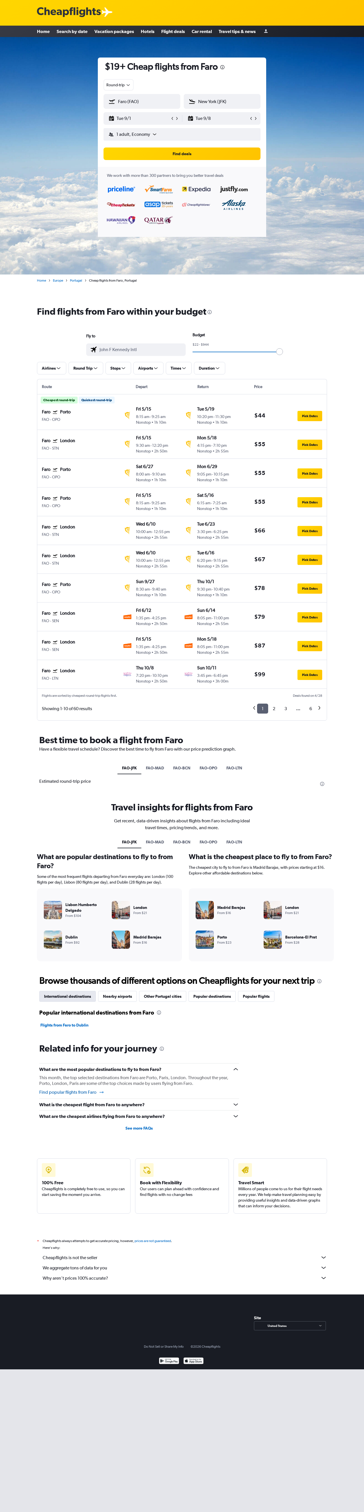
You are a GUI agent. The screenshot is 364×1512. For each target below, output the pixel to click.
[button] (139, 118)
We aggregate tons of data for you (185, 1267)
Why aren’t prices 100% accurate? (185, 1278)
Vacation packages (114, 31)
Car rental (202, 31)
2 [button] (274, 708)
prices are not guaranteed (153, 1241)
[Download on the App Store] (193, 1361)
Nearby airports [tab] (117, 996)
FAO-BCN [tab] (182, 768)
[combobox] (119, 85)
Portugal (76, 280)
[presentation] (222, 67)
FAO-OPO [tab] (208, 768)
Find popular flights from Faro (71, 1092)
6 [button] (310, 708)
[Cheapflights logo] (69, 12)
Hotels (147, 31)
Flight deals (173, 31)
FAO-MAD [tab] (155, 768)
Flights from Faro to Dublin (64, 1025)
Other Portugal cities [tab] (162, 996)
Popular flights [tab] (256, 996)
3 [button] (285, 708)
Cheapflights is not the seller (185, 1257)
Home (43, 31)
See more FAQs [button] (139, 1128)
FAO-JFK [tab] (129, 768)
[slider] (279, 351)
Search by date (72, 31)
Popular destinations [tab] (212, 996)
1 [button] (263, 708)
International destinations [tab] (67, 996)
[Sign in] (266, 31)
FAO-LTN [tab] (234, 768)
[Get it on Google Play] (169, 1361)
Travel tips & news (237, 31)
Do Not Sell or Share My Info (164, 1347)
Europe (58, 280)
